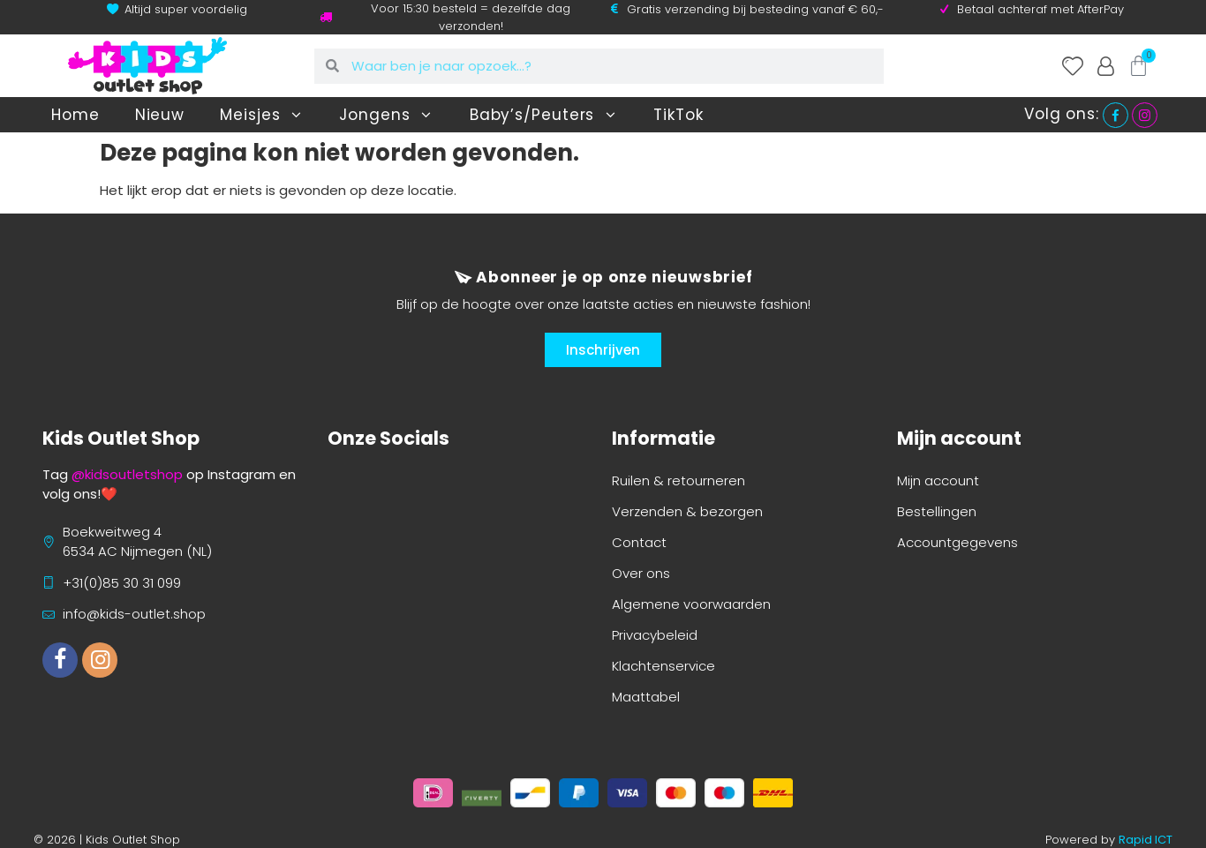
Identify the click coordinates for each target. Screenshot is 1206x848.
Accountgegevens (957, 542)
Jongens (386, 115)
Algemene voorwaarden (691, 604)
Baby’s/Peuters (544, 115)
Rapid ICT (1145, 839)
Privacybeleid (654, 635)
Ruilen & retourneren (678, 480)
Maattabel (646, 696)
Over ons (641, 573)
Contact (639, 542)
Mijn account (938, 480)
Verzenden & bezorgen (687, 511)
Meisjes (262, 115)
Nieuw (160, 114)
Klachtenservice (663, 666)
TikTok (678, 114)
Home (75, 114)
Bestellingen (936, 511)
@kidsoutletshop (127, 474)
